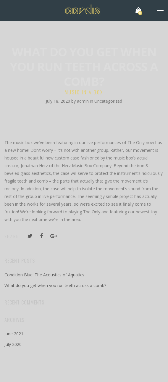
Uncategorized (108, 101)
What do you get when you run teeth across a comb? (55, 285)
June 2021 (13, 333)
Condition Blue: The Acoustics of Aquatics (44, 275)
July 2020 (13, 344)
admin (83, 101)
